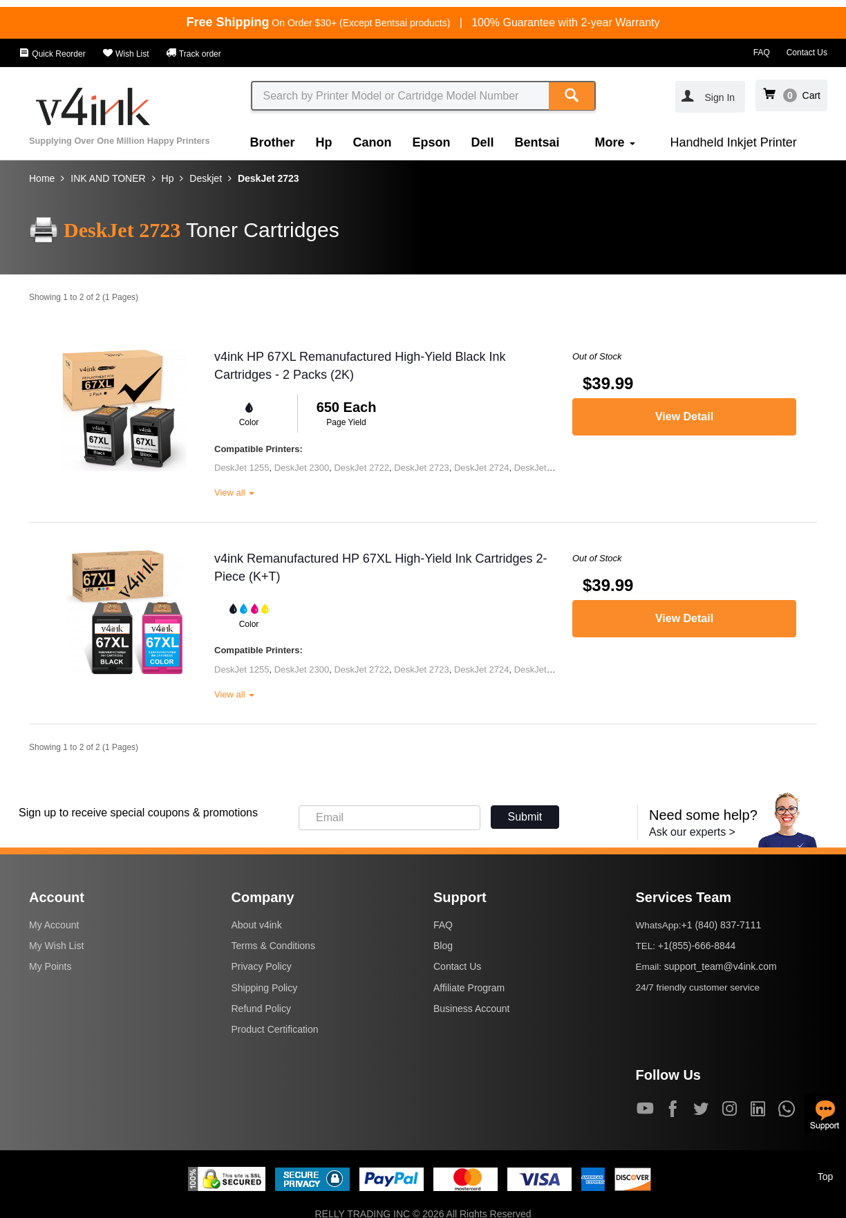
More (615, 142)
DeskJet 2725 (542, 467)
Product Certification (275, 1029)
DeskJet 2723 (268, 178)
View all (234, 492)
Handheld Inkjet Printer (733, 142)
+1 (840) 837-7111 (722, 924)
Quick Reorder (52, 54)
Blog (443, 945)
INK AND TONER (107, 178)
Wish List (125, 54)
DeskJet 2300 (302, 467)
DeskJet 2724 (481, 467)
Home (42, 178)
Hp (324, 142)
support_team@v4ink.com (720, 966)
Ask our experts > (692, 832)
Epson (432, 142)
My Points (50, 966)
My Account (54, 924)
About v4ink (257, 924)
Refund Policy (261, 1008)
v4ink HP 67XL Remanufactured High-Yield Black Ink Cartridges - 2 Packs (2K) (360, 366)
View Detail (684, 416)
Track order (193, 54)
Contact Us (807, 52)
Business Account (471, 1008)
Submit (525, 817)
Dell (482, 142)
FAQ (761, 52)
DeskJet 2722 (361, 467)
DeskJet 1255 (242, 467)
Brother (272, 142)
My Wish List (56, 945)
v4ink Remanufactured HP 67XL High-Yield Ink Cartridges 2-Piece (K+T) (380, 567)
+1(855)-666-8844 (696, 945)
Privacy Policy (262, 966)
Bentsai (537, 142)
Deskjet (205, 178)
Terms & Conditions (273, 945)
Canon (372, 142)
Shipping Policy (265, 987)
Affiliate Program (469, 987)
